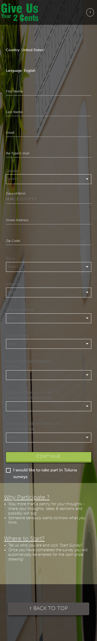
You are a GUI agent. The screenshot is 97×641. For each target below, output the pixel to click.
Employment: (18, 336)
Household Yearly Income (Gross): (29, 364)
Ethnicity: (14, 284)
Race (10, 258)
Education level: (20, 310)
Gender (12, 171)
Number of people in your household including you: (29, 395)
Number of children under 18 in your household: (34, 426)
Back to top (48, 608)
